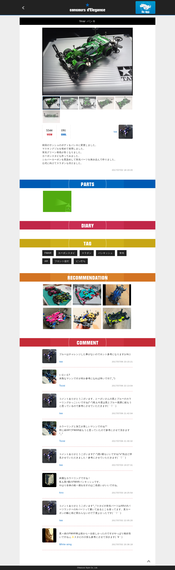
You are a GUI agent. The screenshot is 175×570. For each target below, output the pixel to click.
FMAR (48, 253)
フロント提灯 (62, 261)
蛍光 (121, 253)
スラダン (86, 253)
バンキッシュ (105, 253)
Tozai (62, 385)
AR (46, 261)
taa (115, 131)
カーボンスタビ (66, 253)
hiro (61, 492)
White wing (65, 544)
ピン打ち (81, 261)
